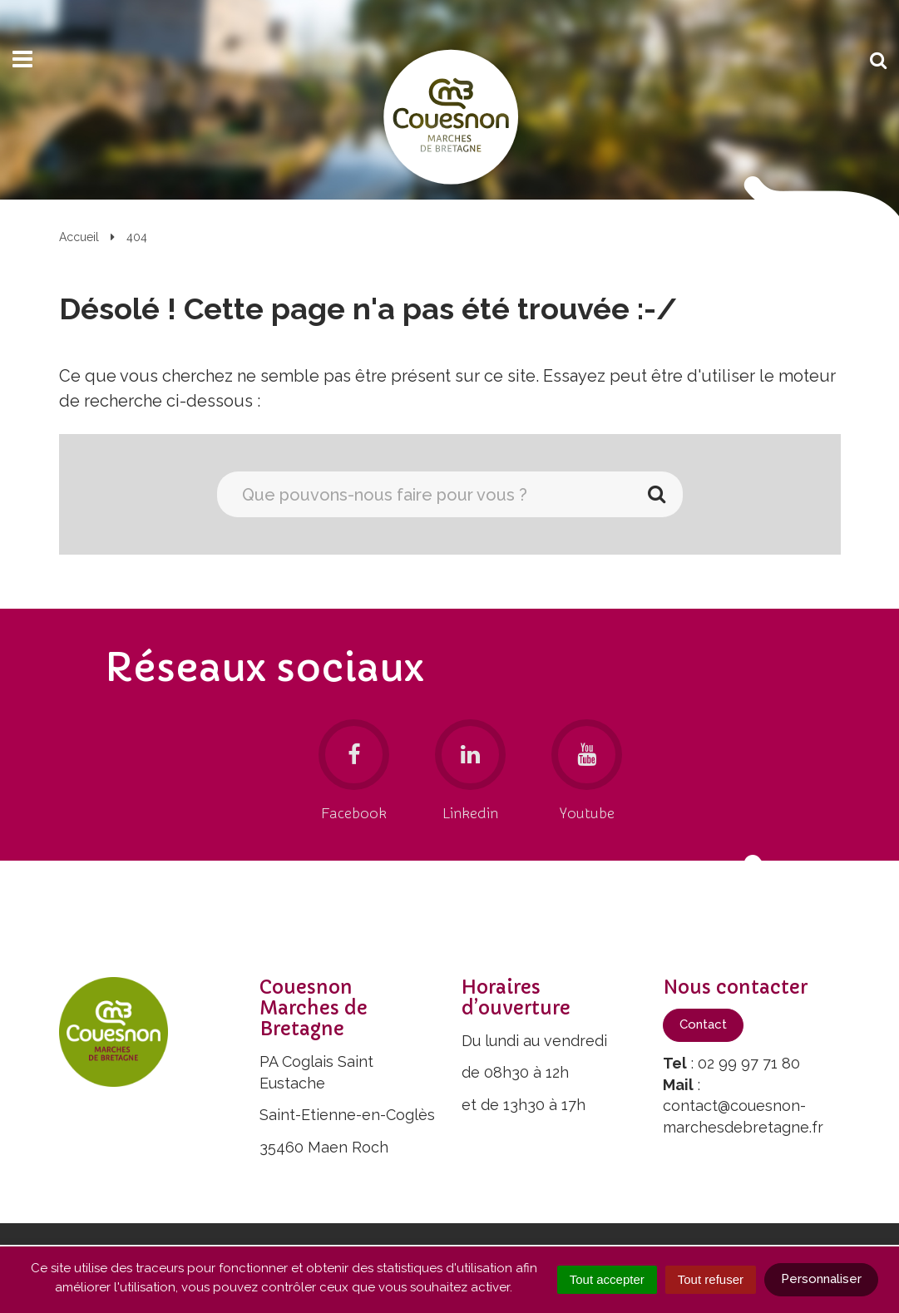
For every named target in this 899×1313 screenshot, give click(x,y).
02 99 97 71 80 (749, 1063)
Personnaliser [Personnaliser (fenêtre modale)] (821, 1278)
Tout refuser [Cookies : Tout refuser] (710, 1279)
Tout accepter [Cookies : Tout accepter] (607, 1279)
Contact (703, 1024)
